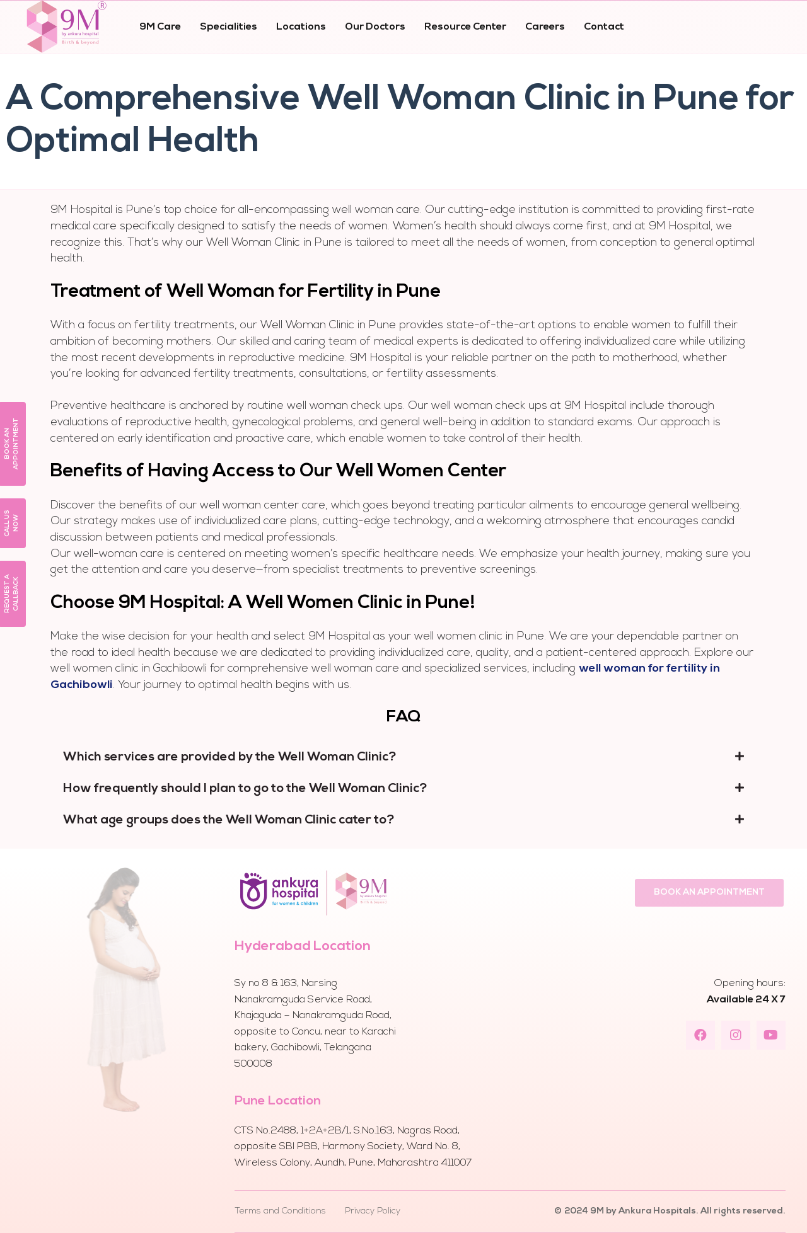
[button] (709, 893)
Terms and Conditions (280, 1211)
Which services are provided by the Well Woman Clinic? (230, 757)
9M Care (160, 27)
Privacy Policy (372, 1211)
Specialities (228, 27)
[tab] (403, 757)
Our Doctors (375, 27)
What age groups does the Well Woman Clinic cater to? (229, 820)
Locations (301, 27)
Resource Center (465, 27)
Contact (604, 27)
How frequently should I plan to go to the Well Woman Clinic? (245, 789)
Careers (545, 27)
